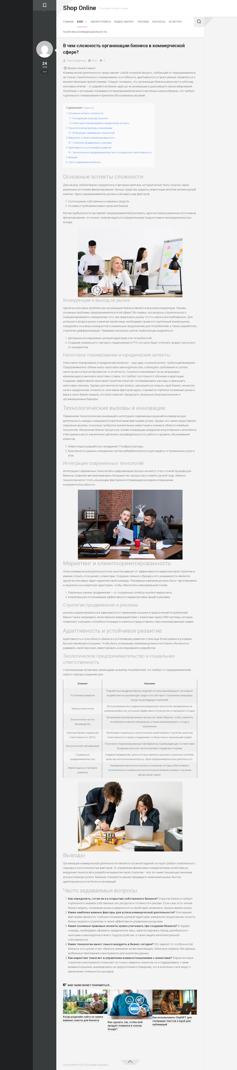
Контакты (158, 21)
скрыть (89, 107)
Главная (68, 21)
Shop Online (81, 8)
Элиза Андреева (76, 60)
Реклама (143, 21)
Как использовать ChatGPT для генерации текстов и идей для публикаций (172, 1021)
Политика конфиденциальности (85, 32)
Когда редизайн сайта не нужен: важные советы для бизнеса (83, 1018)
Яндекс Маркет (124, 21)
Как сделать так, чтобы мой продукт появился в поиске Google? (125, 1026)
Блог (80, 21)
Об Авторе (175, 21)
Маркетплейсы (101, 21)
